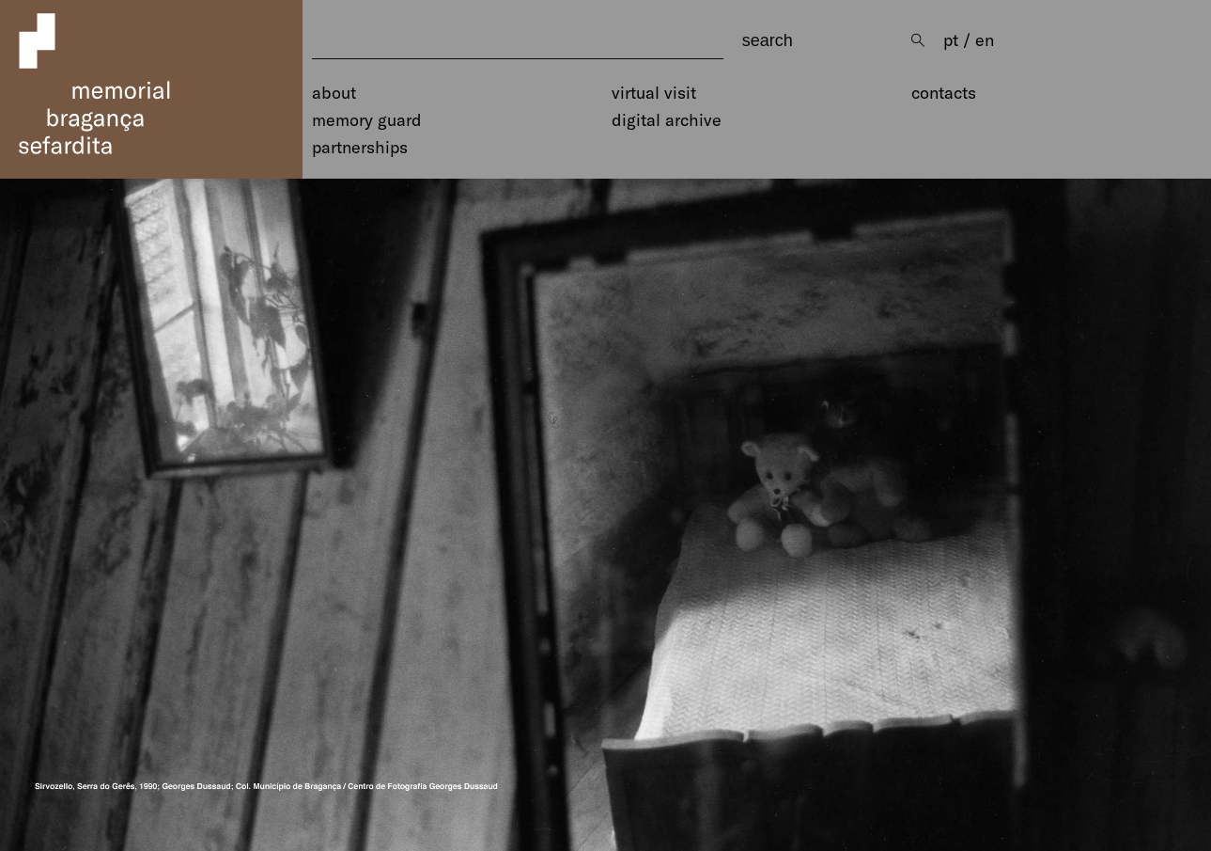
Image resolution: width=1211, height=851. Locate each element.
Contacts (943, 93)
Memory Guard (367, 120)
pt (950, 40)
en (984, 40)
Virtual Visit (654, 93)
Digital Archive (667, 120)
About (334, 93)
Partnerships (360, 147)
